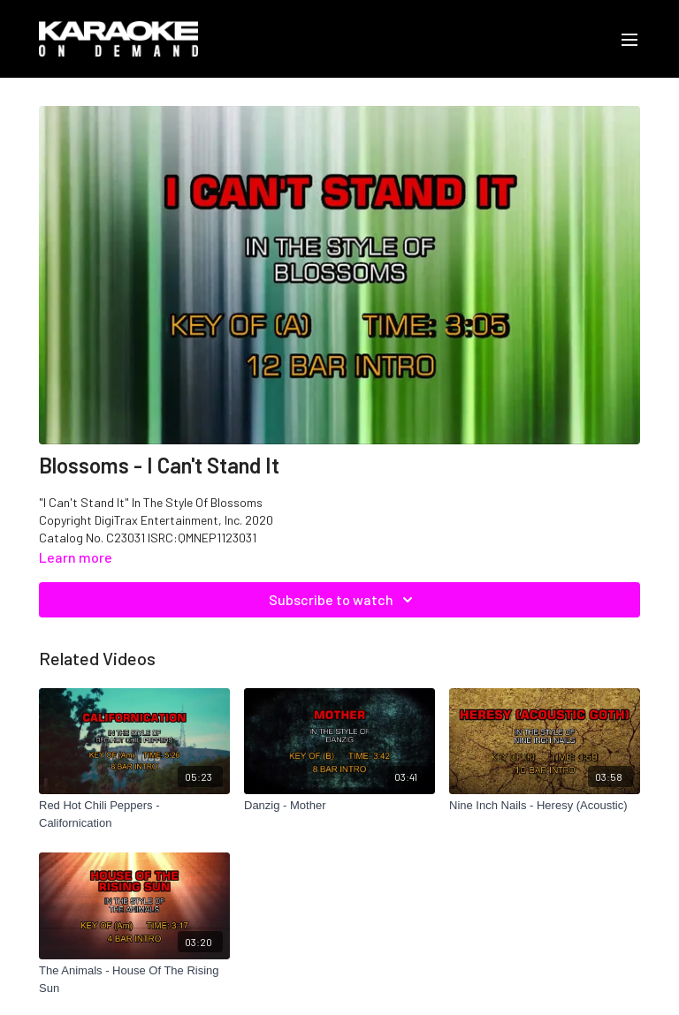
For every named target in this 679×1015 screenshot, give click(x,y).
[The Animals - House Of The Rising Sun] (134, 979)
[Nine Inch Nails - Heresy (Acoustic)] (544, 805)
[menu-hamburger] (629, 38)
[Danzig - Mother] (339, 805)
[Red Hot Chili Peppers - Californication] (134, 814)
